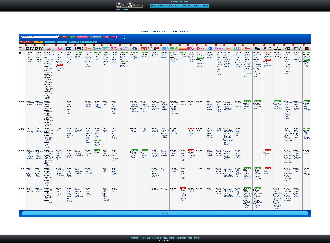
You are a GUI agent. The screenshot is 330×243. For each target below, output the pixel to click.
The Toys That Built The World (183, 156)
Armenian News (297, 152)
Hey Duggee (49, 121)
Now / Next (38, 42)
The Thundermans (228, 55)
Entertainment (96, 37)
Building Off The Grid (173, 153)
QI (57, 159)
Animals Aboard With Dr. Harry (114, 172)
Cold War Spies (247, 206)
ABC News (68, 103)
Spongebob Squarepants (228, 131)
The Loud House (227, 152)
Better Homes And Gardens (79, 171)
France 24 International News (278, 198)
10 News (164, 190)
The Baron (190, 103)
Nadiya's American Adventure (287, 198)
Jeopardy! (277, 54)
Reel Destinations (135, 110)
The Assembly (30, 131)
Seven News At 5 (78, 190)
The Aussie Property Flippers (88, 56)
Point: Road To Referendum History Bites (248, 73)
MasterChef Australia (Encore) (165, 55)
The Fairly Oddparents (228, 60)
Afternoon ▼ (62, 42)
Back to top (165, 213)
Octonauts (48, 112)
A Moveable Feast (115, 158)
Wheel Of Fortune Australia (164, 153)
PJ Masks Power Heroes (49, 116)
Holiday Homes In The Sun (174, 131)
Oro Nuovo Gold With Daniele (238, 57)
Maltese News (296, 170)
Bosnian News (296, 136)
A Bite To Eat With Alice (59, 153)
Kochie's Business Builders (89, 104)
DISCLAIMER (181, 238)
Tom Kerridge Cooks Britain (287, 115)
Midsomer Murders (192, 190)
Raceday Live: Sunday (124, 66)
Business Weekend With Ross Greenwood (155, 154)
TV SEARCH (181, 6)
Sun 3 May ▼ (49, 42)
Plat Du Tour (248, 202)
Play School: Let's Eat (49, 152)
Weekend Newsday (155, 55)
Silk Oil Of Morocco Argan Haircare (238, 155)
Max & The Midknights (227, 136)
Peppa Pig (48, 68)
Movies (64, 37)
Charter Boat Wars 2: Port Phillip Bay (97, 134)
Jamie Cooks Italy (288, 55)
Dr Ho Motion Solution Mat (238, 132)
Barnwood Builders (174, 170)
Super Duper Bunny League (228, 142)
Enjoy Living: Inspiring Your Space (238, 173)
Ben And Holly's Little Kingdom (49, 88)
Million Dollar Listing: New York (106, 197)
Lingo (163, 170)
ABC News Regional (69, 200)
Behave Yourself (114, 190)
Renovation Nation (175, 55)
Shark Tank (105, 63)
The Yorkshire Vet (89, 153)
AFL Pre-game (98, 144)
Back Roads (29, 176)
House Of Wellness (78, 131)
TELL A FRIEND (192, 6)
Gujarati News (296, 190)
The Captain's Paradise (192, 155)
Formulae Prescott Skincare (239, 66)
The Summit (183, 103)
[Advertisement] (165, 20)
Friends (219, 130)
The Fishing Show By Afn (97, 58)
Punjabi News (296, 196)
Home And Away (114, 61)
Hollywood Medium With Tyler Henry (106, 56)
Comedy (114, 37)
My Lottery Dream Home (174, 61)
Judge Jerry (105, 170)
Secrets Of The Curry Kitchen (287, 178)
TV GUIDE (160, 6)
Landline (29, 61)
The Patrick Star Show (228, 109)
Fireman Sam (49, 130)
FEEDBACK (204, 6)
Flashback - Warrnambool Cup (124, 57)
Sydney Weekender (79, 196)
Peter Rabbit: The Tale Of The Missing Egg (49, 159)
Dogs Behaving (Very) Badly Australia (164, 106)
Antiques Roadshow (30, 190)
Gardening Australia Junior (48, 183)
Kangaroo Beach (48, 125)
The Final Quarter (307, 152)
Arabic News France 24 (297, 55)
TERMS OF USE (193, 238)
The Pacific (69, 62)
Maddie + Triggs (48, 98)
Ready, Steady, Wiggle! (47, 145)
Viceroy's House (267, 172)
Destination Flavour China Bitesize (288, 62)
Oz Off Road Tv (134, 131)
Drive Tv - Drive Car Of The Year (135, 104)
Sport (72, 37)
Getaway (191, 54)
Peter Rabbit (49, 134)
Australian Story (70, 136)
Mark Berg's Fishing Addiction (98, 105)
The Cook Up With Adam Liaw (288, 131)
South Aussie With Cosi (89, 131)
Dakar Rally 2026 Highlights (307, 107)
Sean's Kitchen (114, 138)
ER (58, 130)
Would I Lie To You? (60, 170)
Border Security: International (79, 153)
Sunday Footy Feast (79, 57)
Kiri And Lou (49, 76)
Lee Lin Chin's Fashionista (278, 191)
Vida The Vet (49, 93)
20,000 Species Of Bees (267, 65)
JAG (198, 103)
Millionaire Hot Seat (164, 136)
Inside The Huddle (306, 65)
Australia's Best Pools (174, 103)
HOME (153, 6)
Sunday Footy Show (135, 57)
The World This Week (68, 110)
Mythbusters (60, 175)
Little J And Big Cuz (48, 177)
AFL (96, 154)
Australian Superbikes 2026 (247, 106)
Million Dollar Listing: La (106, 153)
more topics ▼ (82, 37)
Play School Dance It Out (49, 60)
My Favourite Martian (192, 59)
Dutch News (298, 61)
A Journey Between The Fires (307, 172)
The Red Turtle (267, 154)
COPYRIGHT (156, 238)
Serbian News (296, 131)
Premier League (183, 57)
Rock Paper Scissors (228, 65)
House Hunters (173, 190)
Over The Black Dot (307, 57)
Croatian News (297, 109)
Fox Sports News (155, 103)
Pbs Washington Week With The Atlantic (248, 63)
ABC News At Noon (29, 55)
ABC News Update (69, 171)
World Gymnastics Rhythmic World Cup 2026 (248, 195)
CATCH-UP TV (171, 6)
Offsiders (70, 157)
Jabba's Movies (114, 55)
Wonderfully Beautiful (268, 57)
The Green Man (191, 133)
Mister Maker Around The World (49, 138)
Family (106, 37)
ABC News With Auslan (69, 192)
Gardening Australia (30, 103)
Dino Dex (48, 173)
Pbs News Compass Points (247, 55)
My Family (60, 63)
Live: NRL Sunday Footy (134, 155)
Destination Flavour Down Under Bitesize (288, 106)
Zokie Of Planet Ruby (228, 103)
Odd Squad (48, 165)
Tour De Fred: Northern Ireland (287, 70)
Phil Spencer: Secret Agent (59, 56)
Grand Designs (29, 170)
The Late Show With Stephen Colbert (219, 58)
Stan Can (48, 108)
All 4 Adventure (200, 55)
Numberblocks (49, 65)
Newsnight (155, 190)
